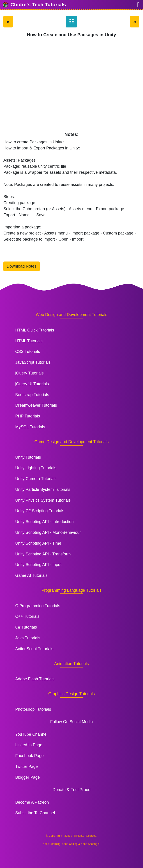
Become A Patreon (32, 802)
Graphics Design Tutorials (71, 694)
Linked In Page (28, 745)
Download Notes (22, 266)
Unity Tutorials (28, 457)
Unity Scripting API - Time (38, 543)
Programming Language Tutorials (71, 590)
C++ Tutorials (27, 616)
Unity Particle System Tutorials (42, 489)
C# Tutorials (26, 627)
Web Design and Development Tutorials (71, 314)
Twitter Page (26, 766)
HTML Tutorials (28, 341)
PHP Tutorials (27, 416)
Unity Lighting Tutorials (35, 468)
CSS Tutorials (27, 351)
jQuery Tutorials (29, 373)
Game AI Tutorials (31, 575)
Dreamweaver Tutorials (36, 405)
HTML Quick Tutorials (34, 330)
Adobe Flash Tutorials (34, 679)
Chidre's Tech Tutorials (34, 5)
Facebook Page (29, 755)
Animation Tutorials (71, 663)
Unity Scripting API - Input (38, 564)
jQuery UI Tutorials (32, 384)
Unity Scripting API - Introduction (44, 521)
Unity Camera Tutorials (35, 478)
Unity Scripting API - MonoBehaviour (48, 532)
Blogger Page (27, 777)
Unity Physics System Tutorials (43, 500)
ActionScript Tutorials (34, 649)
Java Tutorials (27, 638)
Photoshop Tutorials (33, 709)
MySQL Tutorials (30, 427)
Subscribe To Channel (35, 813)
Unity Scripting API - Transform (43, 554)
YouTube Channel (31, 734)
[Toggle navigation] (138, 4)
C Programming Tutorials (37, 606)
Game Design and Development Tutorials (71, 442)
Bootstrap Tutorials (32, 394)
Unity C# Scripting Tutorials (39, 511)
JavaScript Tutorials (33, 362)
